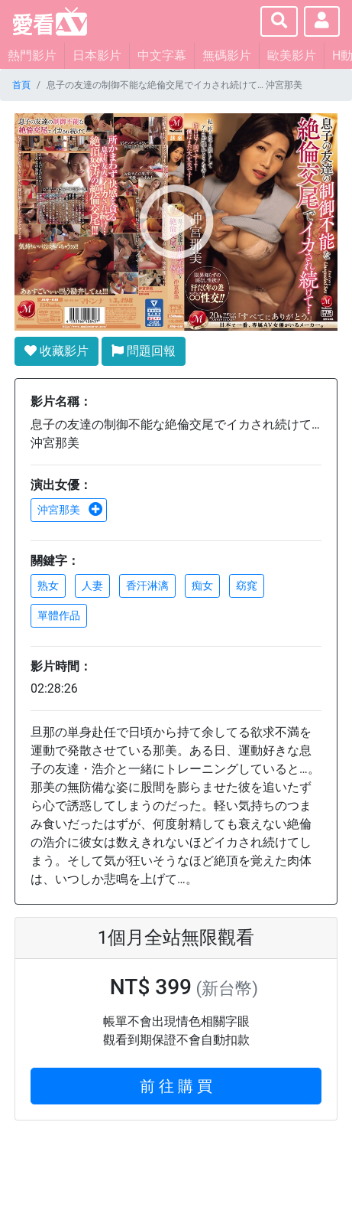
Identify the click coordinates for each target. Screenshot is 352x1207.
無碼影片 (226, 55)
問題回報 (143, 351)
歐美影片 (291, 55)
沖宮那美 (70, 510)
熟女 (48, 585)
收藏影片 (56, 351)
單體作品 (58, 615)
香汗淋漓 (147, 585)
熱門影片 (32, 55)
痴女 (202, 585)
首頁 (21, 85)
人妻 (92, 585)
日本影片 (97, 55)
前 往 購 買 (176, 1086)
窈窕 (246, 585)
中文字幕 (161, 55)
